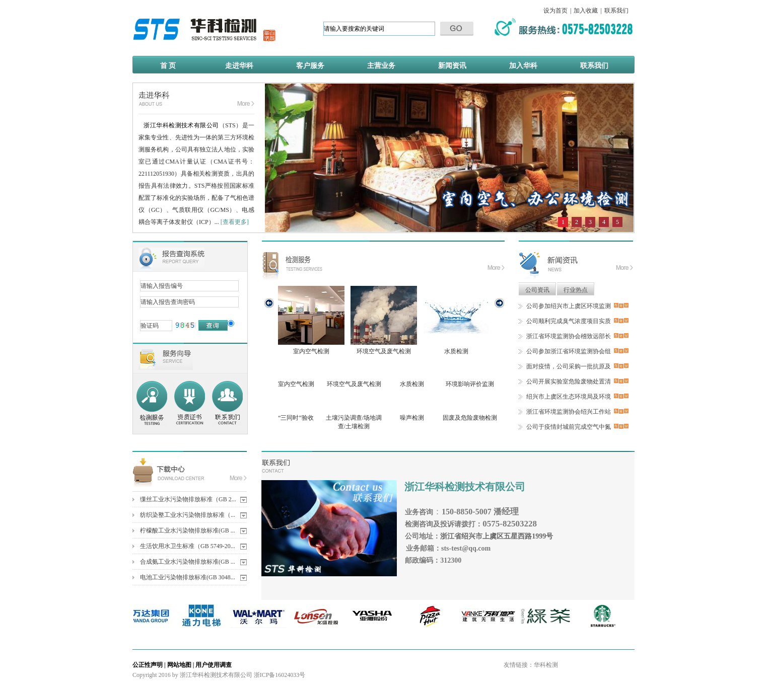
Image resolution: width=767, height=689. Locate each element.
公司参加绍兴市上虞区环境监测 (568, 306)
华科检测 (546, 664)
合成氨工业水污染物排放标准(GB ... (187, 561)
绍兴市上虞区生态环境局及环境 (568, 396)
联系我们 (616, 10)
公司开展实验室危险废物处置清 (568, 381)
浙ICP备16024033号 (280, 674)
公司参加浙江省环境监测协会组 (568, 351)
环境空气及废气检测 (384, 320)
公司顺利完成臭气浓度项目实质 (568, 321)
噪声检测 (412, 417)
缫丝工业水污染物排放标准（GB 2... (188, 499)
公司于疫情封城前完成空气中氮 (568, 426)
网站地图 (179, 664)
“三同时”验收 (296, 417)
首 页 (168, 65)
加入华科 (523, 65)
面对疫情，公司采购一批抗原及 (568, 366)
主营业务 (381, 65)
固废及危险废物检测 (470, 417)
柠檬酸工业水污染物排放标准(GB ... (187, 530)
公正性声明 (147, 664)
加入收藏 (586, 10)
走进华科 (239, 65)
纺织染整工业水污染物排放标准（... (187, 514)
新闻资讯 (452, 65)
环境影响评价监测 (470, 384)
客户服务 (310, 65)
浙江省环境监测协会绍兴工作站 (568, 411)
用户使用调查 (213, 664)
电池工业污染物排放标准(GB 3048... (187, 577)
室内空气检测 (311, 320)
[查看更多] (235, 221)
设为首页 (555, 10)
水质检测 (456, 320)
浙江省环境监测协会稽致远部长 (568, 336)
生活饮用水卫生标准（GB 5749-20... (187, 546)
